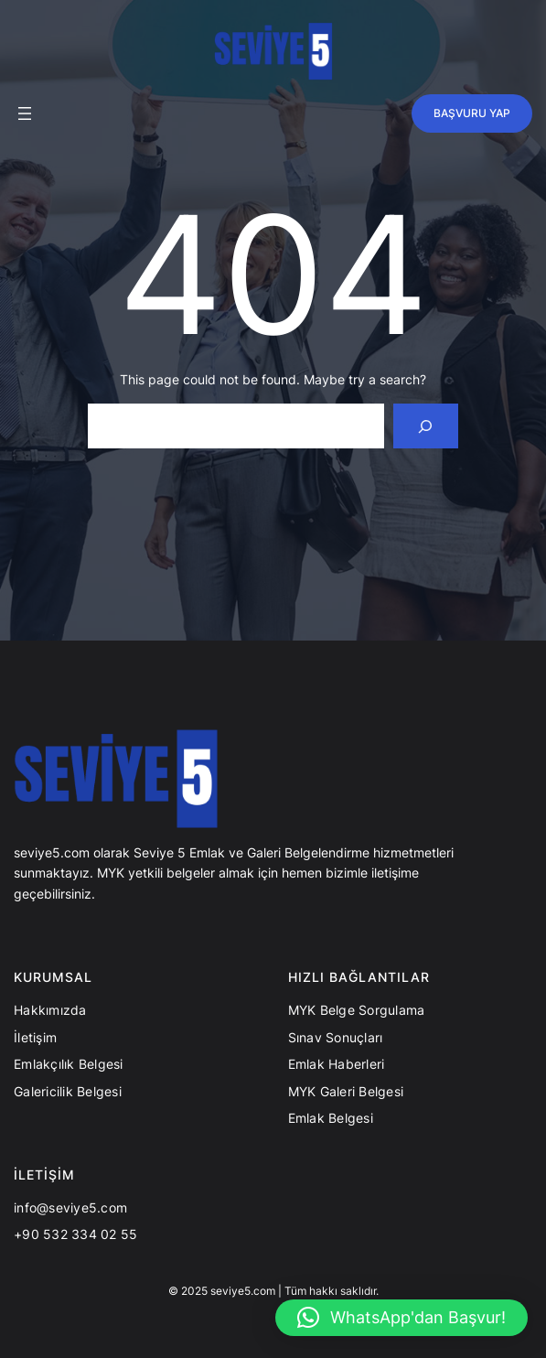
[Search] (425, 426)
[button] (401, 1317)
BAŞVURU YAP (472, 113)
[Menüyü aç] (25, 113)
